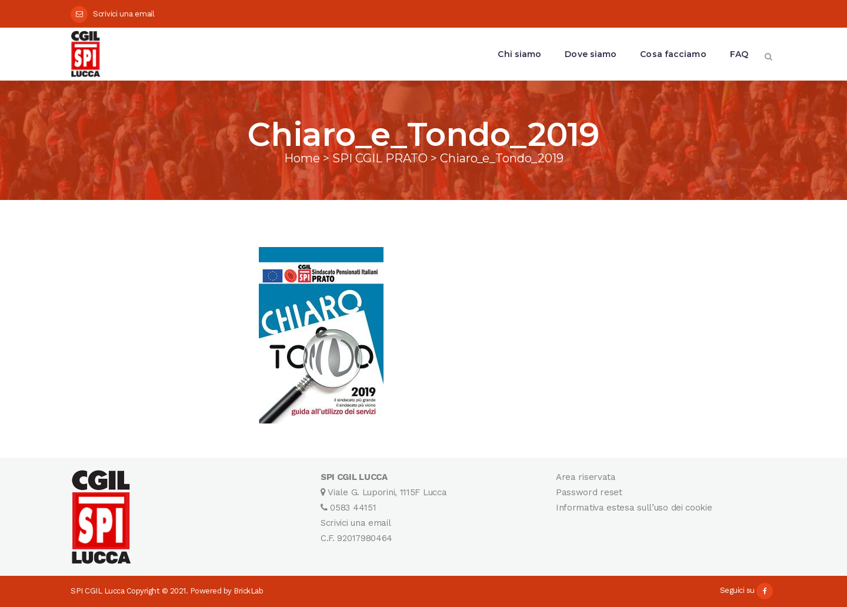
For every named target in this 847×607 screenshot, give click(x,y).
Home (302, 158)
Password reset (589, 492)
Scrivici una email (124, 13)
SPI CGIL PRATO (380, 158)
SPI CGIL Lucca (97, 590)
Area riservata (586, 477)
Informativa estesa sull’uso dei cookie (634, 507)
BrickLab (248, 590)
